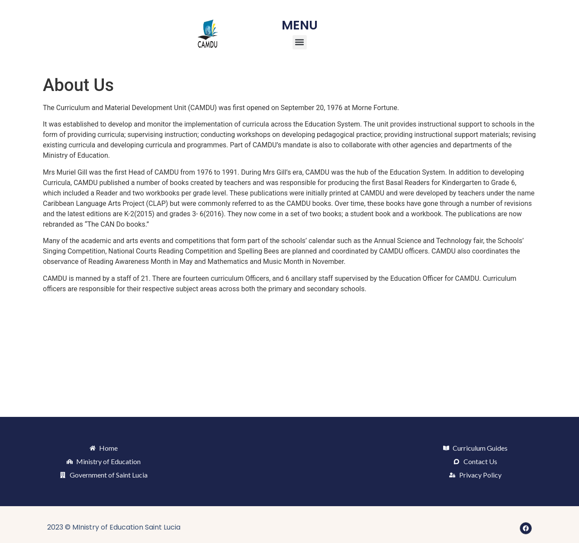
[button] (300, 42)
